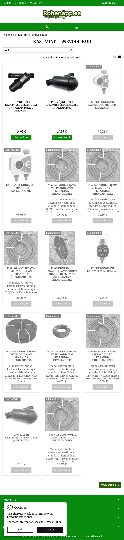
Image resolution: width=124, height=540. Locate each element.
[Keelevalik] (111, 3)
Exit (20, 529)
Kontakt (7, 3)
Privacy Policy (52, 522)
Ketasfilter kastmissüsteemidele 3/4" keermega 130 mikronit (21, 106)
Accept (50, 529)
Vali (39, 50)
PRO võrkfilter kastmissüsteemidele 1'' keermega (62, 104)
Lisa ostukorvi (21, 137)
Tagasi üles (110, 485)
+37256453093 (35, 3)
